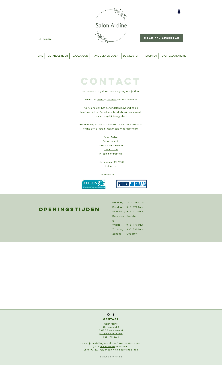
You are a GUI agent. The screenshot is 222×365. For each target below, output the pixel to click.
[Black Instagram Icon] (108, 314)
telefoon (112, 100)
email (100, 100)
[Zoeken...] (58, 39)
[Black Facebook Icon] (113, 314)
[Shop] (179, 11)
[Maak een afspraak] (161, 38)
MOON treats (107, 346)
